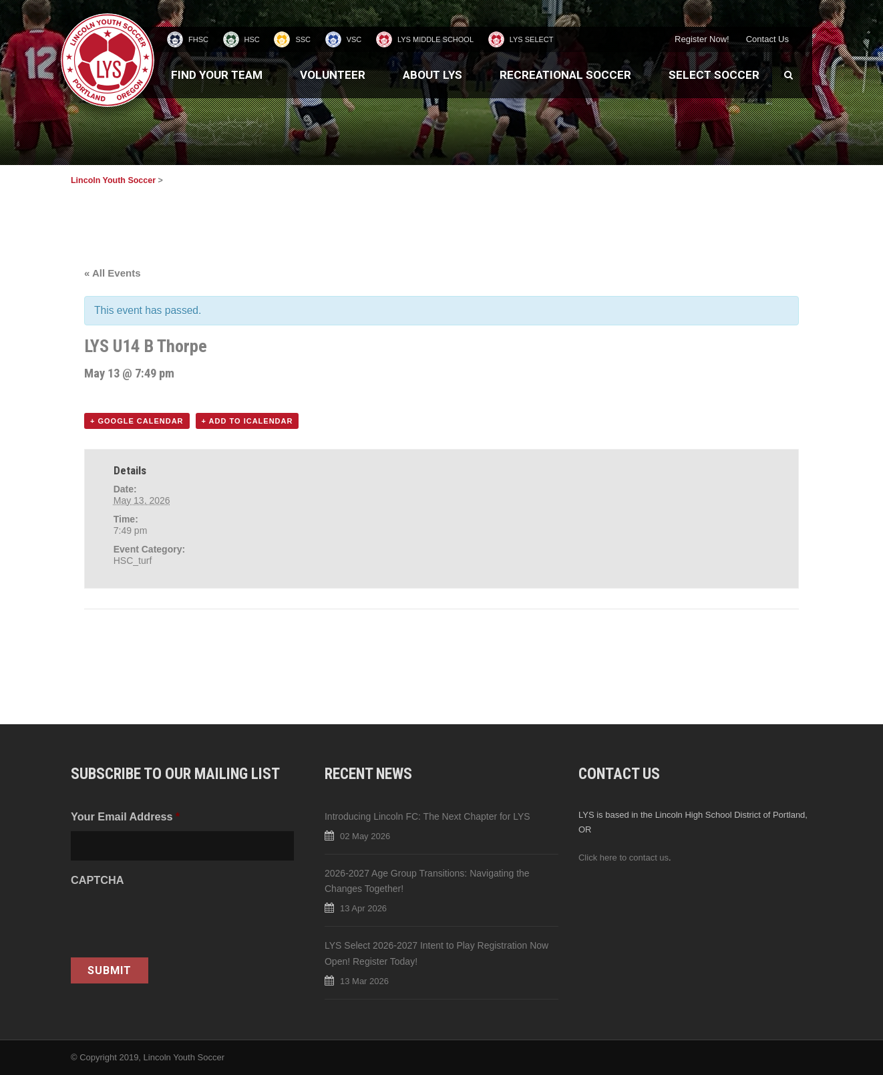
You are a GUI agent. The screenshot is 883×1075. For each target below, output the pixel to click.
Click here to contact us (623, 858)
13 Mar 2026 (364, 981)
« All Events (112, 273)
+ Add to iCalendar (247, 421)
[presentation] (172, 921)
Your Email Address (125, 816)
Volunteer (332, 75)
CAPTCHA (97, 880)
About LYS (432, 75)
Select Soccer (714, 75)
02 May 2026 (365, 836)
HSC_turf (133, 560)
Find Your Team (216, 75)
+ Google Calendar (137, 421)
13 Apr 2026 (363, 908)
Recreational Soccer (565, 75)
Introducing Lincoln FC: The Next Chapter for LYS (427, 816)
